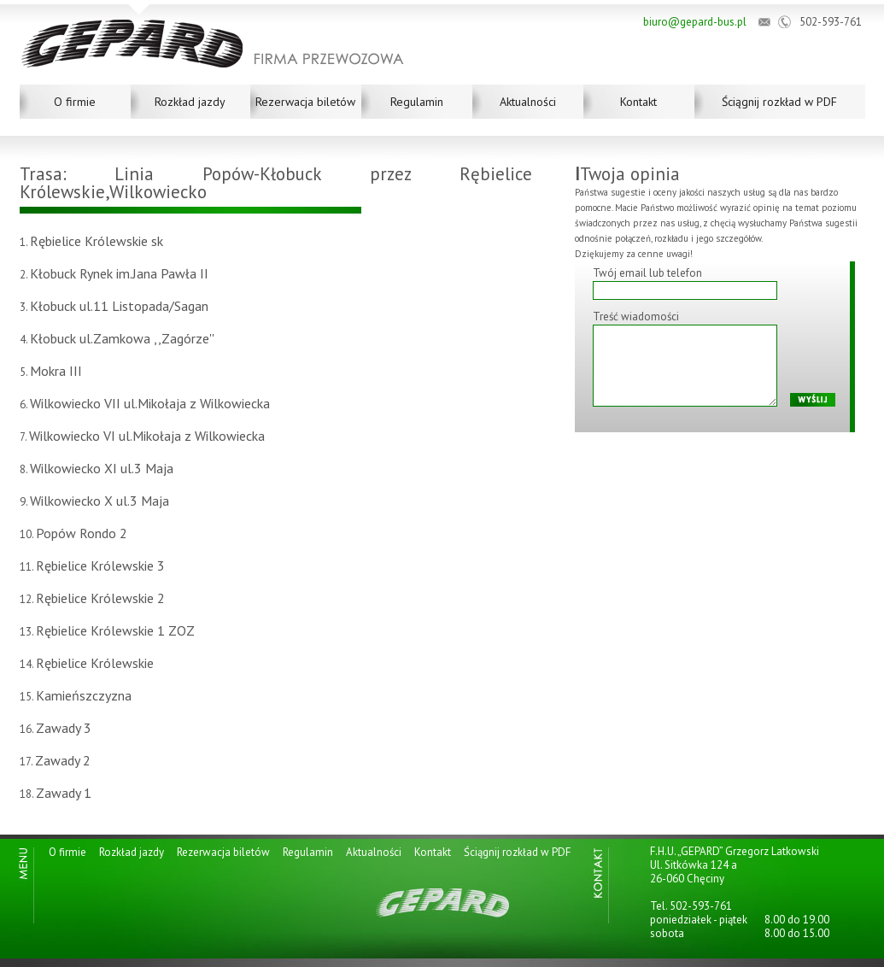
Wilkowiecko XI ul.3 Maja (101, 468)
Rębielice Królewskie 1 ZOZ (115, 630)
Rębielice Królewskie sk (96, 240)
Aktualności (528, 101)
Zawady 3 (63, 727)
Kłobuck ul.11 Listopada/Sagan (119, 305)
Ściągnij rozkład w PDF (779, 101)
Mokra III (56, 370)
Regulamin (416, 101)
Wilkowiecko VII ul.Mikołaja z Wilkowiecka (150, 403)
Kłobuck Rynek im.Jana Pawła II (119, 273)
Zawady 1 (63, 792)
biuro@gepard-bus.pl (694, 22)
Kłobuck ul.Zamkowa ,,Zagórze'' (122, 338)
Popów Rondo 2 (81, 533)
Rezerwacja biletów (305, 101)
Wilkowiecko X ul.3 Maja (99, 500)
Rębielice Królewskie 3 (100, 565)
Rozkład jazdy (190, 101)
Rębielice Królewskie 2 (100, 598)
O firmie (75, 101)
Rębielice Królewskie (95, 662)
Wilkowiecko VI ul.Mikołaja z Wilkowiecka (147, 435)
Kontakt (638, 101)
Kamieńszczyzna (84, 695)
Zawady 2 (63, 760)
